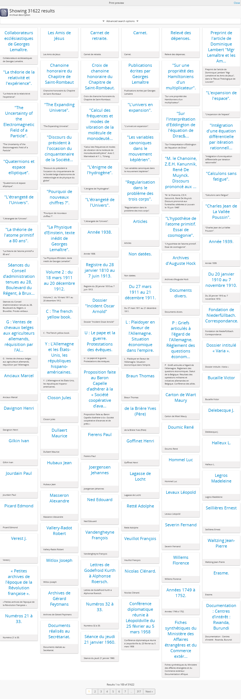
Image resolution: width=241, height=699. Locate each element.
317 (139, 691)
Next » (149, 691)
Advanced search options (120, 21)
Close (237, 3)
